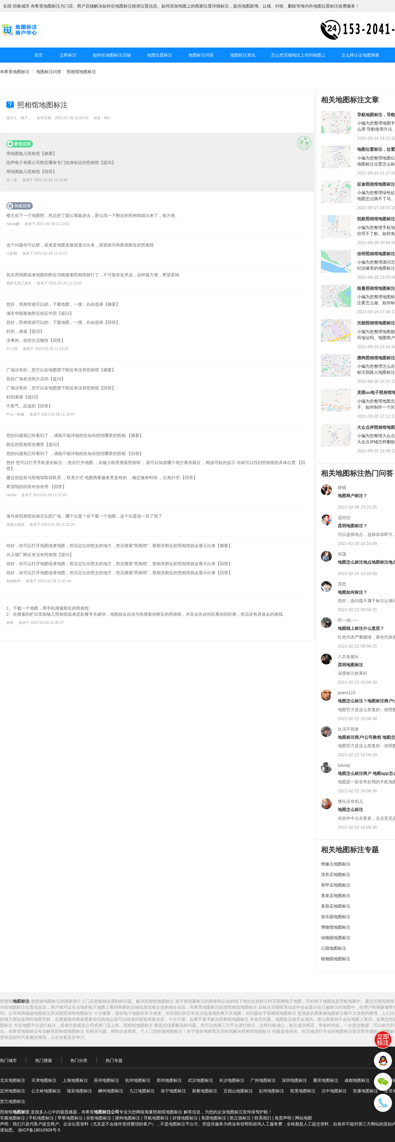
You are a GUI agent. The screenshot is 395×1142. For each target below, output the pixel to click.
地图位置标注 (159, 55)
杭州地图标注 (138, 1080)
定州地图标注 (12, 1090)
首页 (38, 55)
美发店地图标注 (335, 895)
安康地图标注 (365, 1090)
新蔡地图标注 (204, 1090)
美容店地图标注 (335, 906)
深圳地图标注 (294, 1080)
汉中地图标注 (334, 1090)
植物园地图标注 (335, 958)
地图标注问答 (201, 55)
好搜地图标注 (185, 1118)
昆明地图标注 (350, 664)
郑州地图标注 (169, 1080)
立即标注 (68, 55)
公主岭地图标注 (46, 1090)
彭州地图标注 (271, 1090)
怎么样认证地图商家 (360, 55)
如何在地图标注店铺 (112, 55)
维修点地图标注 (335, 864)
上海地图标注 (75, 1080)
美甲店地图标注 (335, 885)
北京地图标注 (12, 1080)
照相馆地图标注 (81, 71)
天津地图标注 (44, 1080)
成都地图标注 (357, 1080)
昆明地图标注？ (352, 525)
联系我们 (262, 1118)
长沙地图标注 (231, 1080)
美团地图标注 (213, 1118)
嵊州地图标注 (110, 1090)
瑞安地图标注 (79, 1090)
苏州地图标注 (106, 1080)
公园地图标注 (333, 948)
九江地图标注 (142, 1090)
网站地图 (303, 1118)
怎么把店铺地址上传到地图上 (298, 55)
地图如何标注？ (352, 592)
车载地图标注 (12, 1118)
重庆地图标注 (325, 1080)
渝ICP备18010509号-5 (39, 1130)
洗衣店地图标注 (335, 874)
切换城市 (21, 6)
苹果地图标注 (70, 1118)
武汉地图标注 (200, 1080)
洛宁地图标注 (173, 1090)
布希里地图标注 (15, 71)
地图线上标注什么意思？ (361, 628)
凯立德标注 (240, 1118)
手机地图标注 (41, 1118)
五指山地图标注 (238, 1090)
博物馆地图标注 (335, 927)
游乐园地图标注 (335, 916)
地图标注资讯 (242, 55)
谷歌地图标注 (98, 1118)
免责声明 (283, 1118)
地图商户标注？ (352, 495)
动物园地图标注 (335, 937)
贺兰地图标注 (12, 1101)
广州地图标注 (263, 1080)
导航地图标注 (156, 1118)
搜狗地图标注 (127, 1118)
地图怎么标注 (350, 809)
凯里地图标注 (303, 1090)
